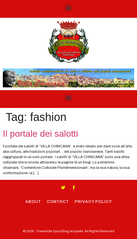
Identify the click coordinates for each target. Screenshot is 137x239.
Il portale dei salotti (40, 134)
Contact (58, 202)
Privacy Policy (93, 202)
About (33, 202)
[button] (68, 7)
